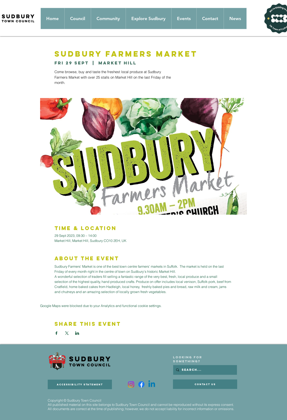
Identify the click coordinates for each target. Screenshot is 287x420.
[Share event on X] (67, 333)
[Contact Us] (205, 384)
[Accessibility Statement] (80, 384)
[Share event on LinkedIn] (77, 333)
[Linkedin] (152, 384)
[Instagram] (131, 384)
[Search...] (205, 370)
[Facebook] (141, 384)
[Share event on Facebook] (56, 333)
